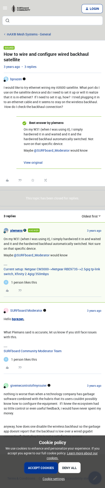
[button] (5, 9)
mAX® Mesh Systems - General (29, 34)
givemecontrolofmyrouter (28, 385)
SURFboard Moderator (26, 310)
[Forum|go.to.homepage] (22, 8)
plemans (16, 230)
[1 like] (20, 282)
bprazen (16, 79)
